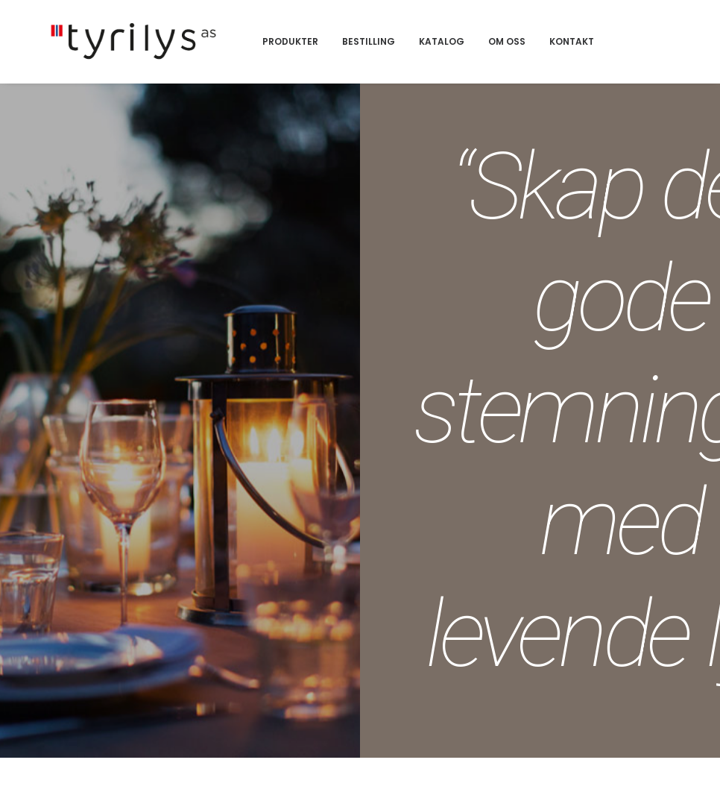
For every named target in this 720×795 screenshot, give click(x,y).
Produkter (369, 57)
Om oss (585, 57)
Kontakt (650, 57)
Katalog (520, 57)
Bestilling (446, 57)
